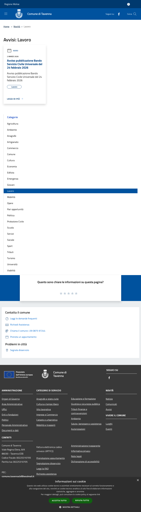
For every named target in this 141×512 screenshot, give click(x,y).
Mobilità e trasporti (45, 425)
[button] (70, 507)
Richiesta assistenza (46, 474)
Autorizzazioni (78, 429)
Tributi (10, 252)
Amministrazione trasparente (85, 445)
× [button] (138, 480)
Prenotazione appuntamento (50, 458)
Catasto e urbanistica (46, 420)
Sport (10, 246)
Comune (11, 154)
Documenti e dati (10, 430)
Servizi (10, 233)
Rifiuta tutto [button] (82, 500)
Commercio (12, 148)
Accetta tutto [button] (59, 500)
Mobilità (11, 197)
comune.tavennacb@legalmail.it (18, 476)
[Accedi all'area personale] (129, 4)
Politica (10, 215)
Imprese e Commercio (47, 414)
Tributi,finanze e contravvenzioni (79, 411)
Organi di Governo (11, 399)
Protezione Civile (15, 221)
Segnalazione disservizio (48, 463)
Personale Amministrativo (15, 425)
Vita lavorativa (43, 409)
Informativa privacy (80, 451)
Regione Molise (11, 4)
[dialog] (70, 494)
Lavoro (10, 191)
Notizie (109, 399)
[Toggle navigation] (6, 13)
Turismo (11, 258)
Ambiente (12, 129)
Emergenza (12, 178)
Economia (12, 166)
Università (12, 264)
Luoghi (109, 424)
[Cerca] (135, 14)
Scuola (10, 227)
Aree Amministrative (12, 404)
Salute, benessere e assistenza (86, 424)
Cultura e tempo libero (47, 404)
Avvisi (12, 50)
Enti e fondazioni (10, 414)
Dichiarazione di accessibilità (85, 461)
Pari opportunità (15, 209)
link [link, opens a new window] (98, 494)
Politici (5, 420)
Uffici (4, 409)
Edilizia (10, 172)
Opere (10, 203)
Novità (17, 26)
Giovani (11, 185)
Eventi (109, 429)
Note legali (76, 456)
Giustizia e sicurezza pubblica (85, 404)
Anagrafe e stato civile (47, 399)
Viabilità (11, 270)
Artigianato (12, 142)
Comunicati (111, 404)
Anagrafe (11, 136)
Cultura (11, 160)
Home (6, 26)
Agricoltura (12, 123)
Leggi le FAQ (42, 468)
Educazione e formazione (83, 398)
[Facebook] (118, 14)
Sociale (10, 240)
